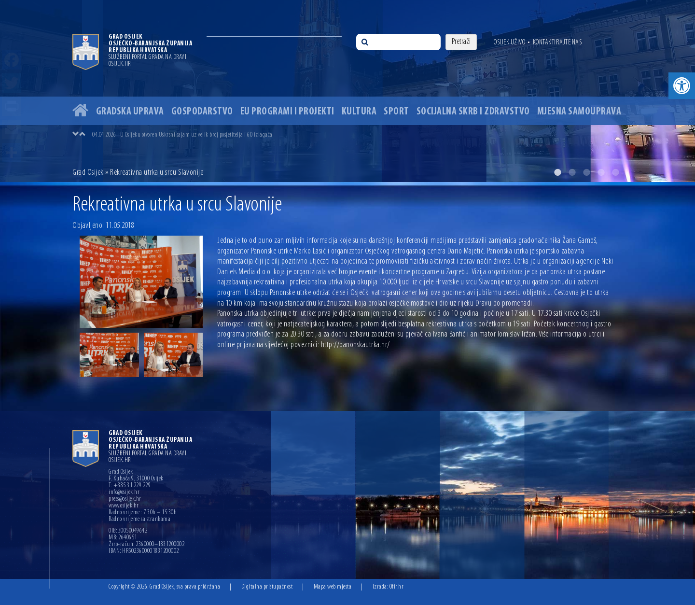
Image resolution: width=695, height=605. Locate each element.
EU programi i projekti (287, 112)
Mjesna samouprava (579, 112)
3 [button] (586, 172)
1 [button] (557, 172)
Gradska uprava (130, 112)
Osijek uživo (509, 42)
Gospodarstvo (202, 112)
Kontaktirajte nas (557, 42)
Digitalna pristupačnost (267, 587)
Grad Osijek (88, 172)
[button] (681, 85)
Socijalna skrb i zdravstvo (473, 112)
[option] (347, 91)
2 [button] (572, 172)
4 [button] (601, 172)
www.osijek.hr (124, 506)
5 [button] (615, 172)
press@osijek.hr (125, 499)
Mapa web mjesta (333, 587)
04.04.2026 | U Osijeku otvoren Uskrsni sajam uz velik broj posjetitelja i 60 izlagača (182, 135)
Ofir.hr (396, 587)
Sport (396, 112)
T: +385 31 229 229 (130, 485)
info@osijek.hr (124, 492)
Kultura (359, 112)
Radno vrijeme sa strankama (139, 519)
